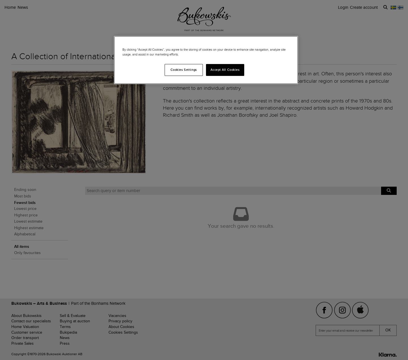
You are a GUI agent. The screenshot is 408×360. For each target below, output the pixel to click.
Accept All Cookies (225, 69)
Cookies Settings (184, 69)
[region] (206, 60)
